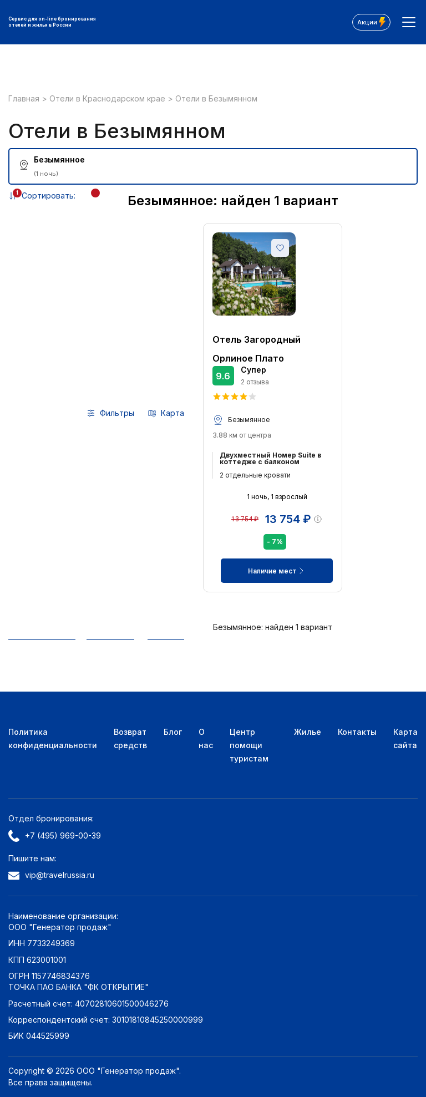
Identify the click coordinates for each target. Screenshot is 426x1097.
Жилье (307, 732)
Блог (173, 732)
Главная (25, 98)
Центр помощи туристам (249, 745)
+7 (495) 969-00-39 (54, 836)
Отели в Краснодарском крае (108, 98)
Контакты (357, 732)
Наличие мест (277, 570)
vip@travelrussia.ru (51, 875)
